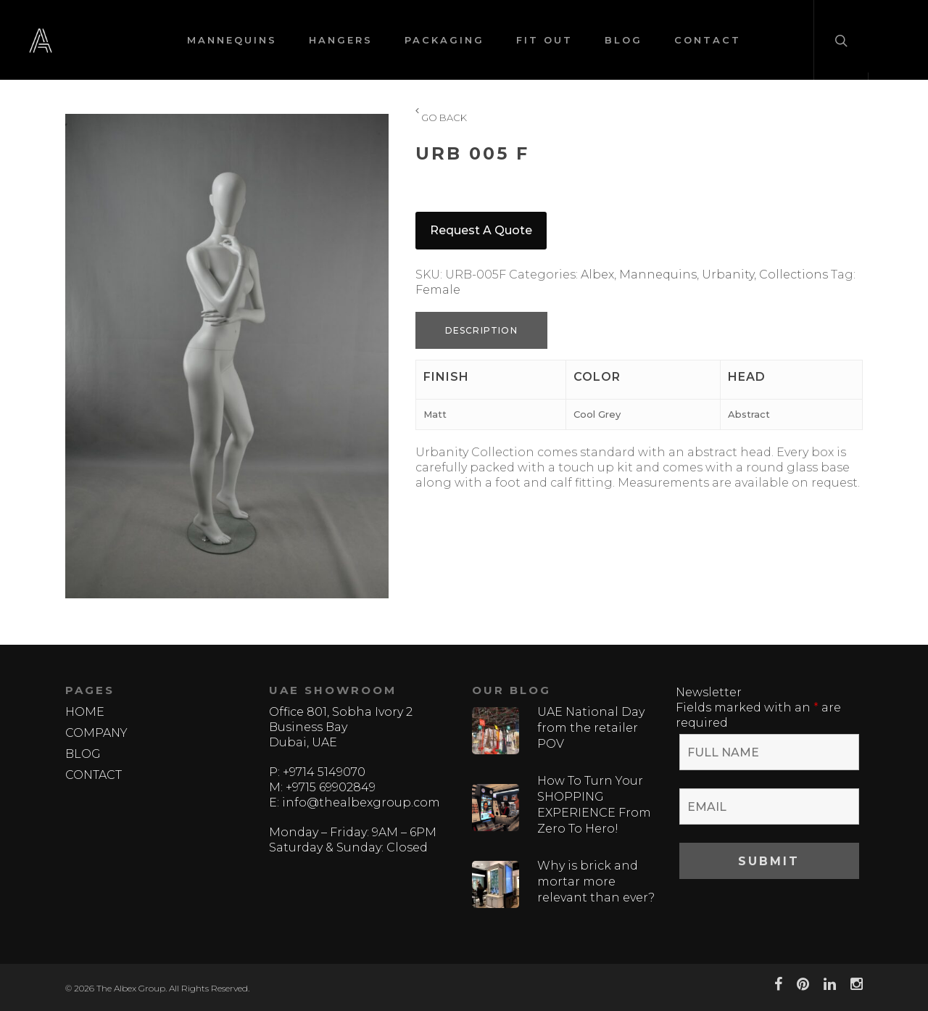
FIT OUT (544, 40)
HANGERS (341, 40)
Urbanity (728, 274)
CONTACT (707, 40)
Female (437, 290)
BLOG (623, 40)
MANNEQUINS (232, 40)
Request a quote (481, 230)
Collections (793, 274)
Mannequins (658, 274)
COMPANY (96, 733)
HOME (84, 712)
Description (481, 330)
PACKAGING (444, 40)
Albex (597, 274)
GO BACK (441, 118)
